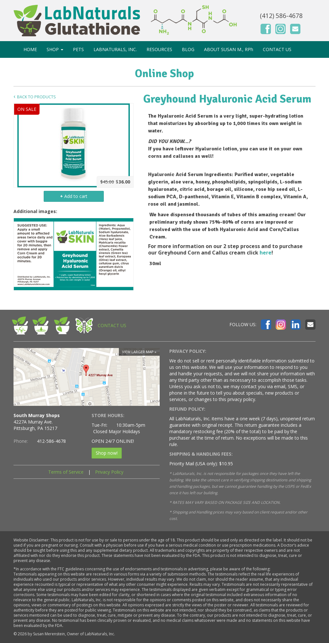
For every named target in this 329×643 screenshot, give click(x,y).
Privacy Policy (109, 472)
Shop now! (107, 453)
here (265, 252)
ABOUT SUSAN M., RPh (228, 49)
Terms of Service (66, 472)
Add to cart (73, 196)
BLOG (188, 49)
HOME (30, 49)
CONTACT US (277, 49)
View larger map (138, 351)
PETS (78, 49)
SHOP (55, 49)
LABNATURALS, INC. (115, 49)
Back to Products (36, 97)
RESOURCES (159, 49)
